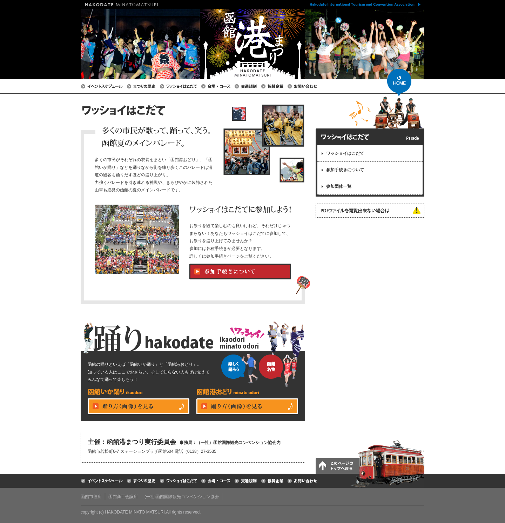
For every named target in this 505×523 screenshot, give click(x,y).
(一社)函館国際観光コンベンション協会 (181, 496)
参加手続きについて (345, 169)
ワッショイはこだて (345, 153)
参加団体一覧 (338, 186)
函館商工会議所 (123, 496)
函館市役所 (91, 496)
